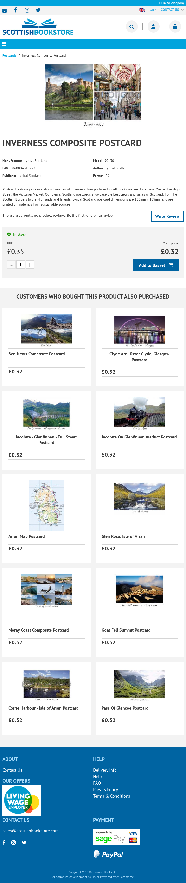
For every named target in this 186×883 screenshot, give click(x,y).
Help (97, 776)
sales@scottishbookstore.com (5, 11)
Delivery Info (105, 770)
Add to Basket (152, 265)
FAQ (97, 783)
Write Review (167, 216)
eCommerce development (69, 877)
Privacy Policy (105, 789)
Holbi (95, 877)
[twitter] (35, 10)
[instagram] (24, 10)
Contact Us (12, 770)
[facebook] (14, 10)
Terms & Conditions (111, 796)
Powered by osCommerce (117, 877)
